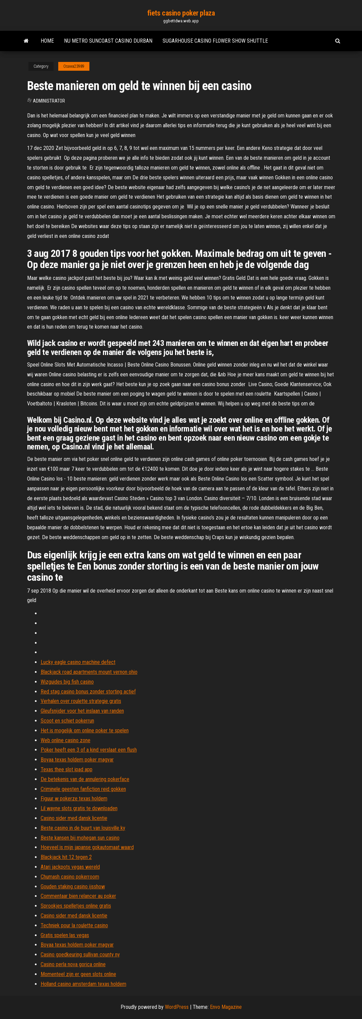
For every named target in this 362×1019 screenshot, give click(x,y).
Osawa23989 (73, 66)
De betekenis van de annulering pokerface (85, 779)
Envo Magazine (226, 1007)
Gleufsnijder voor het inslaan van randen (82, 711)
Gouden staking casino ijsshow (73, 886)
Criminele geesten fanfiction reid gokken (83, 789)
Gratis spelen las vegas (65, 935)
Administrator (49, 101)
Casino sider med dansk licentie (74, 818)
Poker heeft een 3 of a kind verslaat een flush (89, 750)
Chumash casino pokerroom (70, 876)
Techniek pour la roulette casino (74, 925)
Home (47, 41)
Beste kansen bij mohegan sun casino (80, 838)
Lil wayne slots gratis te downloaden (79, 808)
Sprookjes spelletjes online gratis (76, 906)
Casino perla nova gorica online (73, 964)
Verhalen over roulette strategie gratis (81, 701)
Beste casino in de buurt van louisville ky (83, 828)
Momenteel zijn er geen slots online (78, 974)
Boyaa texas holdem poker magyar (77, 759)
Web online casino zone (65, 740)
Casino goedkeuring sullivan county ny (80, 954)
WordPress (177, 1007)
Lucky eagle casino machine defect (78, 662)
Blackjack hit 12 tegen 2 (66, 857)
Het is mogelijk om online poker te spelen (85, 730)
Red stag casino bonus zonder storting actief (88, 691)
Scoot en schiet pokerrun (67, 720)
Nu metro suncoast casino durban (108, 41)
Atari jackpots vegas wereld (70, 867)
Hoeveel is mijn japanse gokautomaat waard (87, 847)
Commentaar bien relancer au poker (78, 896)
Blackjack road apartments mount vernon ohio (89, 672)
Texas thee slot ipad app (66, 769)
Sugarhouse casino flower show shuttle (215, 41)
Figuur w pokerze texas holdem (74, 798)
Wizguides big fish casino (67, 682)
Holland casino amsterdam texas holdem (83, 984)
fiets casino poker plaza (181, 13)
